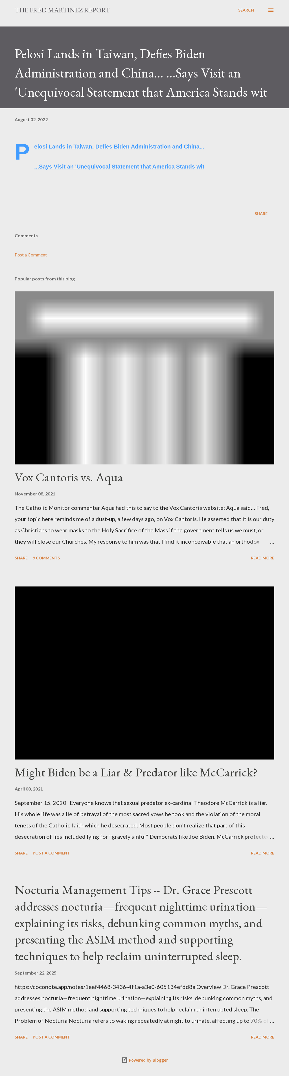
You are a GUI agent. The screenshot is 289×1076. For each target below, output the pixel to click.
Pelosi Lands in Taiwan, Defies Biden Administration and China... (119, 146)
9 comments (46, 557)
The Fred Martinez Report (62, 10)
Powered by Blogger (144, 1060)
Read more (262, 557)
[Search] (246, 10)
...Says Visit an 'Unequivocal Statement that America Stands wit (119, 166)
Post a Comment (31, 254)
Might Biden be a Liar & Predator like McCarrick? (136, 772)
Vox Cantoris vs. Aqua (69, 477)
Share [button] (261, 213)
